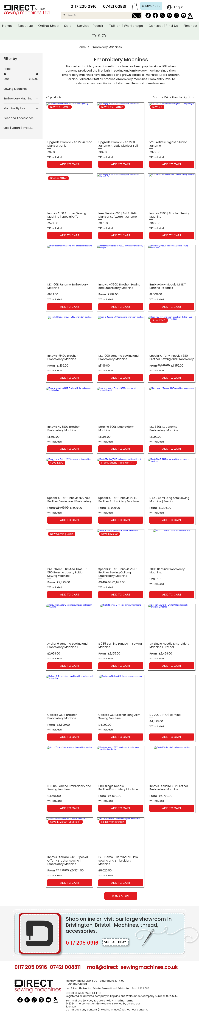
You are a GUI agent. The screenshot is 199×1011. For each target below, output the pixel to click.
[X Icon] (162, 15)
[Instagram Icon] (176, 15)
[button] (135, 6)
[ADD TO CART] (69, 164)
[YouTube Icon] (183, 15)
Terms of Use (74, 1000)
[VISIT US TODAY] (115, 942)
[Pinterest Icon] (169, 15)
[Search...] (101, 15)
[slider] (5, 74)
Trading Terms (124, 1000)
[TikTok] (148, 15)
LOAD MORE (121, 896)
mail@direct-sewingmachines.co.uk (132, 967)
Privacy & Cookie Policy (98, 1000)
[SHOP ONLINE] (151, 6)
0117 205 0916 (82, 942)
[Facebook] (155, 15)
